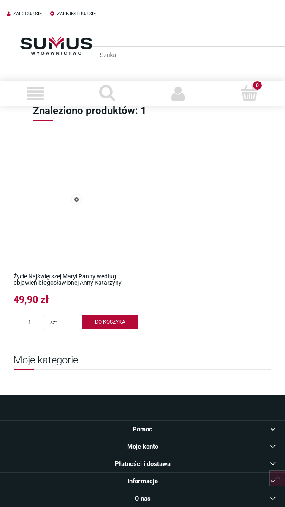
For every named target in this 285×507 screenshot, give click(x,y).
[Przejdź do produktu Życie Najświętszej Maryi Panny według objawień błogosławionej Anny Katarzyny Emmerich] (76, 199)
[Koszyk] (249, 92)
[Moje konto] (178, 93)
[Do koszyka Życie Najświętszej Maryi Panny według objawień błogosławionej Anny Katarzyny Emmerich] (110, 322)
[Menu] (35, 93)
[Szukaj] (107, 92)
